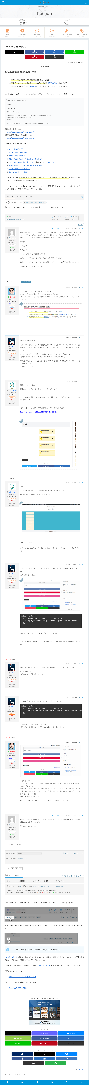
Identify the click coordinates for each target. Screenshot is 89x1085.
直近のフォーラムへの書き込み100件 (22, 972)
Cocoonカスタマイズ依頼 (18, 167)
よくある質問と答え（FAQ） (19, 147)
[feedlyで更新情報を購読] (59, 1049)
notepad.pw (50, 157)
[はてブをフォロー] (46, 1049)
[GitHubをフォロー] (51, 1049)
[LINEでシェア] (51, 52)
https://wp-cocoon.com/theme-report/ (20, 127)
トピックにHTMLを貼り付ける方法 (22, 157)
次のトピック (78, 848)
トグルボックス (26, 276)
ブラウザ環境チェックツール (19, 164)
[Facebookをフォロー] (42, 1049)
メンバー (19, 191)
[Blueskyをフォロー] (38, 1049)
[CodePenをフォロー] (55, 1049)
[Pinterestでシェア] (64, 52)
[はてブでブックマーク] (37, 52)
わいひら (12, 292)
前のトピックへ (66, 848)
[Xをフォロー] (34, 1049)
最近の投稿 (29, 191)
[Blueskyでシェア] (71, 1028)
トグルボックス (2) (21, 853)
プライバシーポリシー (44, 1079)
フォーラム (10, 191)
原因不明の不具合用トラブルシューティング (25, 154)
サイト (12, 298)
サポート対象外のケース (18, 151)
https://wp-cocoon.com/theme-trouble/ (20, 133)
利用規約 (33, 1079)
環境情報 (32, 81)
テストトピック (45, 961)
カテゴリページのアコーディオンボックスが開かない (47, 881)
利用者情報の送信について (60, 1079)
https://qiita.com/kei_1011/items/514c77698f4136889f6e (38, 407)
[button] (78, 52)
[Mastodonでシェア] (44, 1028)
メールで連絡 (25, 1079)
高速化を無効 (53, 78)
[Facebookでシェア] (24, 52)
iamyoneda (18, 214)
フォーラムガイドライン (18, 144)
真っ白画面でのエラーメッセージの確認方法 (25, 160)
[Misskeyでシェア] (18, 1033)
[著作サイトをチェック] (30, 1049)
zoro (20, 881)
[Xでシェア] (11, 52)
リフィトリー (12, 385)
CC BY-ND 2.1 (11, 952)
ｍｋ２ (13, 341)
